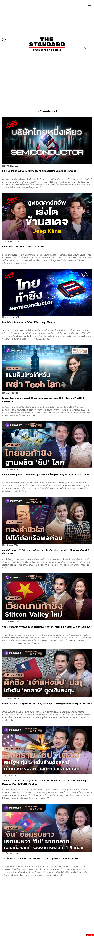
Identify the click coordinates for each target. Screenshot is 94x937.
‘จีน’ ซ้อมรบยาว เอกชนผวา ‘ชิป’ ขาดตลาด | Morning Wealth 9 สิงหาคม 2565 (40, 858)
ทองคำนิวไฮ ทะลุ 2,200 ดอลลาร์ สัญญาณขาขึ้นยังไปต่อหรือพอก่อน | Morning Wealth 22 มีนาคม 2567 (46, 552)
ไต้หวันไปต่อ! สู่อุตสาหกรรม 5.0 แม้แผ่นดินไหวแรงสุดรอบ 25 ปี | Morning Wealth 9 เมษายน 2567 (43, 399)
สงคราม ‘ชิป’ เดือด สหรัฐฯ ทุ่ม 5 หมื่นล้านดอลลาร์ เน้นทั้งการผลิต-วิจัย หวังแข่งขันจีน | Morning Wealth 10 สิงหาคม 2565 (44, 782)
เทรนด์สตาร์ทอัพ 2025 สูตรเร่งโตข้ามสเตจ (23, 246)
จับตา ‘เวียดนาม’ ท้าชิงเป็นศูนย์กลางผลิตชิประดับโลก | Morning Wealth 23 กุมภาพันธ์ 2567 (47, 626)
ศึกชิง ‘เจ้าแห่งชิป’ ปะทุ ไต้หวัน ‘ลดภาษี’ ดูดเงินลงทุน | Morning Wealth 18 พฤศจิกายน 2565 (47, 703)
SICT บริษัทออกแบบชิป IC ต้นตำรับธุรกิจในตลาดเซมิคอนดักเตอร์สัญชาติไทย (39, 171)
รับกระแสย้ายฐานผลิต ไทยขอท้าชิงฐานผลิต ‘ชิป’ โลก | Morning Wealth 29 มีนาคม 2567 (45, 474)
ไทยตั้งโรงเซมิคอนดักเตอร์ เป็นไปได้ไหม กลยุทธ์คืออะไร (28, 322)
